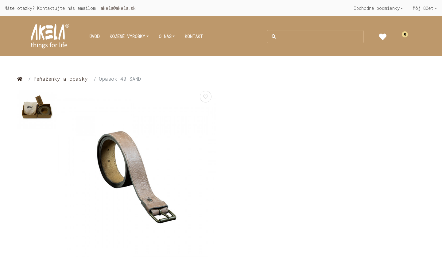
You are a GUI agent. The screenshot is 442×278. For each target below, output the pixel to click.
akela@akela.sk (118, 8)
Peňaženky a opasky (60, 78)
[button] (378, 8)
